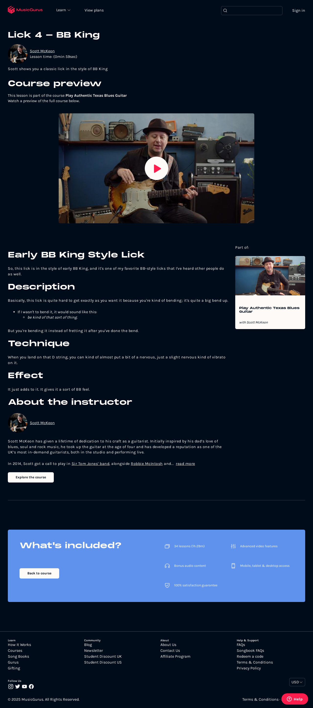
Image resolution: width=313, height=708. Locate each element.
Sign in (298, 10)
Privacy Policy (249, 668)
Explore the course (31, 477)
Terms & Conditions (255, 662)
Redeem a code (250, 656)
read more (185, 463)
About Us (168, 645)
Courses (15, 651)
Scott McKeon (42, 51)
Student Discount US (103, 662)
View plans (94, 10)
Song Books (18, 656)
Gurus (13, 662)
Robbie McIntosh (147, 463)
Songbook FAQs (250, 651)
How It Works (19, 645)
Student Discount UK (103, 656)
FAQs (241, 645)
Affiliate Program (175, 656)
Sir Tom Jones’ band (91, 463)
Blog (88, 645)
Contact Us (170, 651)
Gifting (14, 668)
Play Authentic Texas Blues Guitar (269, 310)
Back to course (39, 573)
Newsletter (93, 651)
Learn (61, 10)
